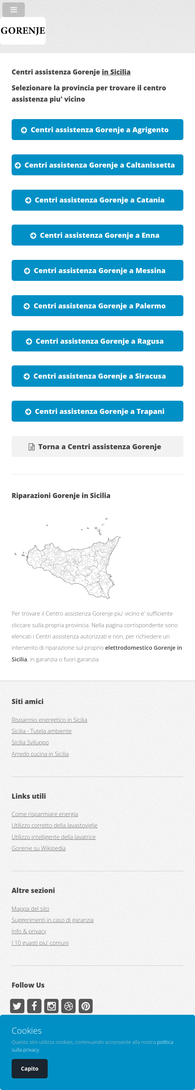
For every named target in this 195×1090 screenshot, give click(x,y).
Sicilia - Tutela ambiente (42, 731)
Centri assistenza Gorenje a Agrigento (100, 129)
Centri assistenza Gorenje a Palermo (100, 305)
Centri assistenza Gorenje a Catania (100, 199)
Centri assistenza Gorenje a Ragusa (100, 341)
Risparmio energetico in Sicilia (49, 719)
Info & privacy (29, 931)
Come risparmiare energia (45, 814)
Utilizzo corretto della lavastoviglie (55, 825)
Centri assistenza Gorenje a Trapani (100, 411)
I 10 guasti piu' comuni (40, 942)
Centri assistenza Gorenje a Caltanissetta (99, 165)
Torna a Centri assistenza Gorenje (99, 446)
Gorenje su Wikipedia (39, 848)
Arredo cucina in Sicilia (40, 754)
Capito (29, 1068)
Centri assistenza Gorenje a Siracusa (99, 376)
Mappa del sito (30, 908)
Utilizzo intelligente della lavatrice (54, 837)
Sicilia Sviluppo (30, 742)
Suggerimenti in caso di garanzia (53, 920)
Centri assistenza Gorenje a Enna (99, 235)
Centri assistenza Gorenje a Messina (100, 270)
